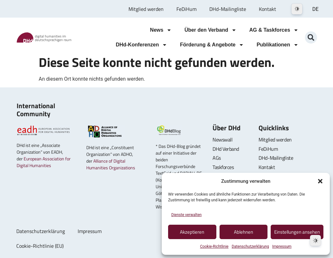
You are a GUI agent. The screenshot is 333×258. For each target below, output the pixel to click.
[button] (320, 181)
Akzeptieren (192, 232)
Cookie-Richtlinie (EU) (40, 246)
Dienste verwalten (186, 215)
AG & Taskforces (273, 30)
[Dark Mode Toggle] (297, 9)
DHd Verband (226, 149)
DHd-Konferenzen (141, 45)
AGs (217, 158)
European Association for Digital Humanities (44, 162)
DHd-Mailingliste (227, 9)
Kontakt (267, 9)
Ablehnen (243, 232)
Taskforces (223, 167)
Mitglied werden (146, 9)
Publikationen (277, 45)
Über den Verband (210, 30)
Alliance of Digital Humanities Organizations (110, 164)
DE (315, 9)
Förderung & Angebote (212, 45)
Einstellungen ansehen (297, 232)
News (161, 30)
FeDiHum (186, 9)
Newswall (222, 139)
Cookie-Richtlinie (214, 246)
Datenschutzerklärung (250, 246)
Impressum (281, 246)
